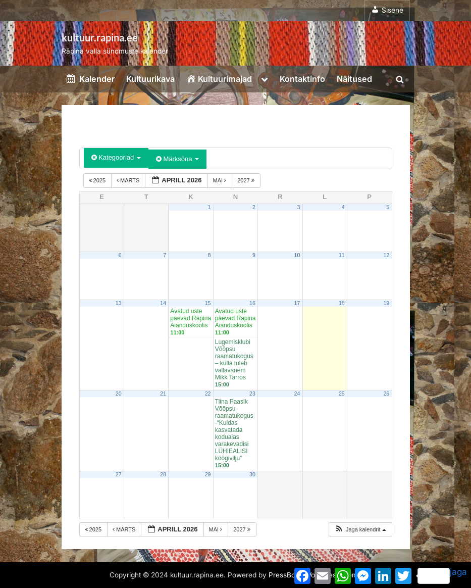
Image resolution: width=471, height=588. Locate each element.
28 (163, 474)
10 (297, 255)
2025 (98, 180)
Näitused (354, 79)
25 (342, 393)
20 (119, 393)
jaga (442, 575)
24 (297, 393)
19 (386, 303)
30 (252, 474)
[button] (360, 529)
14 (163, 303)
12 (386, 255)
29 (208, 474)
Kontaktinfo (302, 79)
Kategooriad (116, 157)
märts (129, 180)
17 (297, 303)
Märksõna (177, 159)
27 (119, 474)
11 (342, 255)
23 (252, 393)
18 (342, 303)
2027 (246, 180)
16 (252, 303)
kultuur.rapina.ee (100, 37)
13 (119, 303)
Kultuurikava (150, 79)
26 (386, 393)
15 (208, 303)
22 (208, 393)
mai (220, 180)
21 (163, 393)
